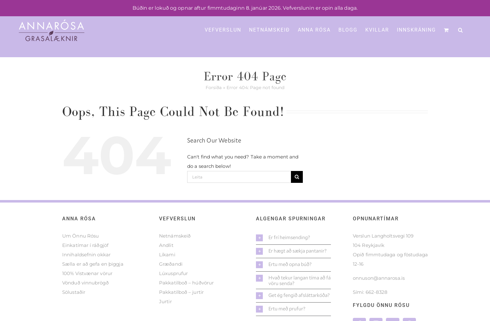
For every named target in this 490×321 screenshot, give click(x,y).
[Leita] (239, 177)
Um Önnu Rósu (80, 236)
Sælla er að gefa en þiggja (92, 264)
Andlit (166, 245)
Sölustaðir (73, 292)
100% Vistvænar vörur (87, 273)
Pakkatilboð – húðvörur (186, 283)
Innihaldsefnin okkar (86, 255)
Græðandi (170, 264)
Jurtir (165, 301)
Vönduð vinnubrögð (85, 283)
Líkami (167, 255)
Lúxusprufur (173, 273)
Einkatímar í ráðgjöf (85, 245)
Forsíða (214, 87)
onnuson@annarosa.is (379, 278)
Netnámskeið (175, 236)
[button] (460, 29)
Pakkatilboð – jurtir (181, 292)
